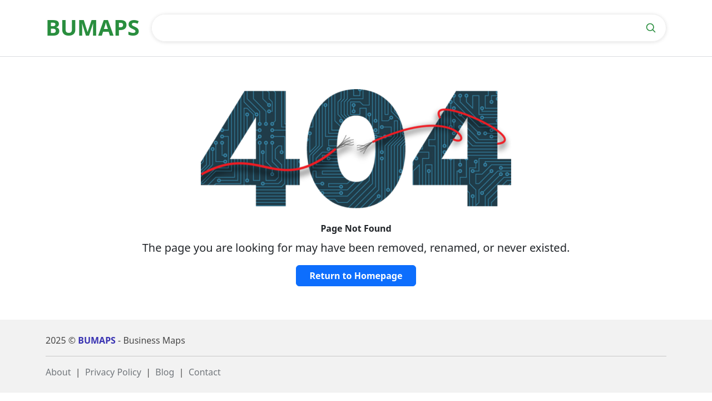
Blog (164, 372)
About (58, 372)
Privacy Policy (113, 372)
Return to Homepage (356, 276)
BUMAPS (97, 340)
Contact (205, 372)
